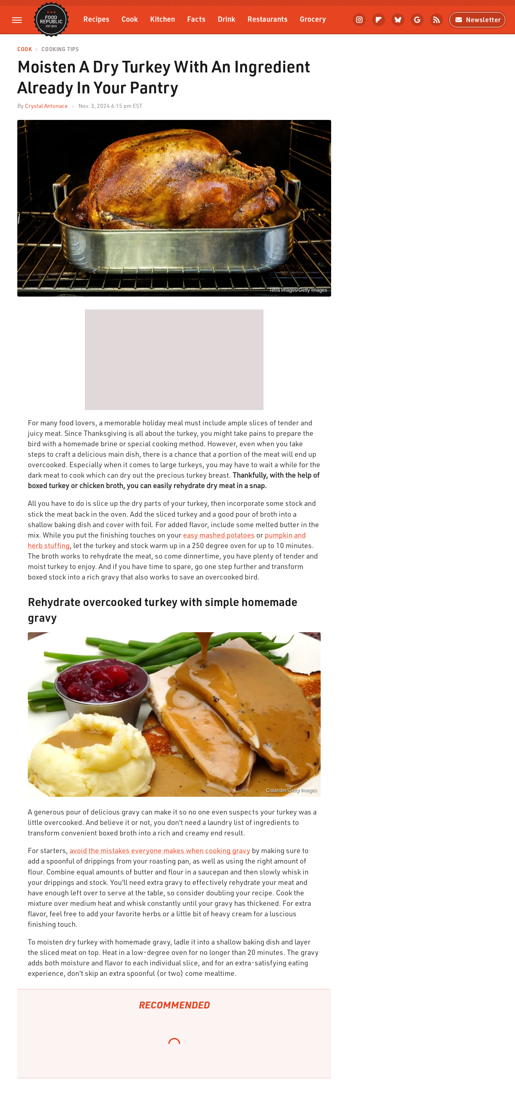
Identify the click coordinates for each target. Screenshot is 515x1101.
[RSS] (436, 19)
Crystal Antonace (46, 105)
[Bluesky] (397, 19)
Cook (130, 18)
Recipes (96, 18)
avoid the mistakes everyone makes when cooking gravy (160, 850)
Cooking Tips (59, 49)
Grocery (313, 18)
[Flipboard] (378, 19)
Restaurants (267, 18)
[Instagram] (359, 19)
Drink (226, 18)
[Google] (417, 19)
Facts (196, 18)
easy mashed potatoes (219, 534)
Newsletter (477, 19)
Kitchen (162, 18)
